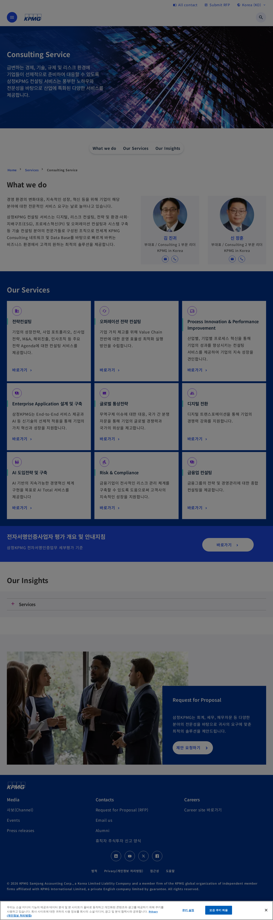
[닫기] (266, 910)
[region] (136, 910)
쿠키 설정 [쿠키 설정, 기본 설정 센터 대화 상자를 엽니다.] (188, 910)
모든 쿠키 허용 (218, 910)
